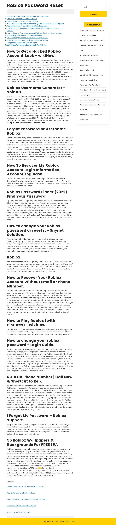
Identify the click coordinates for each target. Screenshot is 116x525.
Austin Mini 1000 (87, 70)
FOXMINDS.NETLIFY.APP (66, 521)
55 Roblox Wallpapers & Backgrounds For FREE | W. (26, 45)
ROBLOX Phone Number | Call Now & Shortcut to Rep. (27, 40)
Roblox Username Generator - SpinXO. (22, 19)
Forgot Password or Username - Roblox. (22, 21)
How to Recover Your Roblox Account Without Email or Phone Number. (34, 33)
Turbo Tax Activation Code (19, 512)
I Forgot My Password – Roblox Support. (22, 42)
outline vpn (85, 95)
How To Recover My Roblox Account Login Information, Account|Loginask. (35, 23)
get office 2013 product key (92, 75)
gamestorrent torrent (89, 55)
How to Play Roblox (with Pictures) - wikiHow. (24, 35)
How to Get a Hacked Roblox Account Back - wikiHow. (28, 16)
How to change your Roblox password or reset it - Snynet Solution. (33, 28)
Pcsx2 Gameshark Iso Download (21, 493)
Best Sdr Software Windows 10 (93, 90)
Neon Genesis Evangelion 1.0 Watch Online (26, 499)
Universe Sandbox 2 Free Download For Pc (25, 486)
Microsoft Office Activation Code (21, 506)
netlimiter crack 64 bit (89, 100)
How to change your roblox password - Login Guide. (27, 38)
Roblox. (10, 31)
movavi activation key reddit (92, 40)
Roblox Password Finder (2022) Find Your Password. (27, 26)
